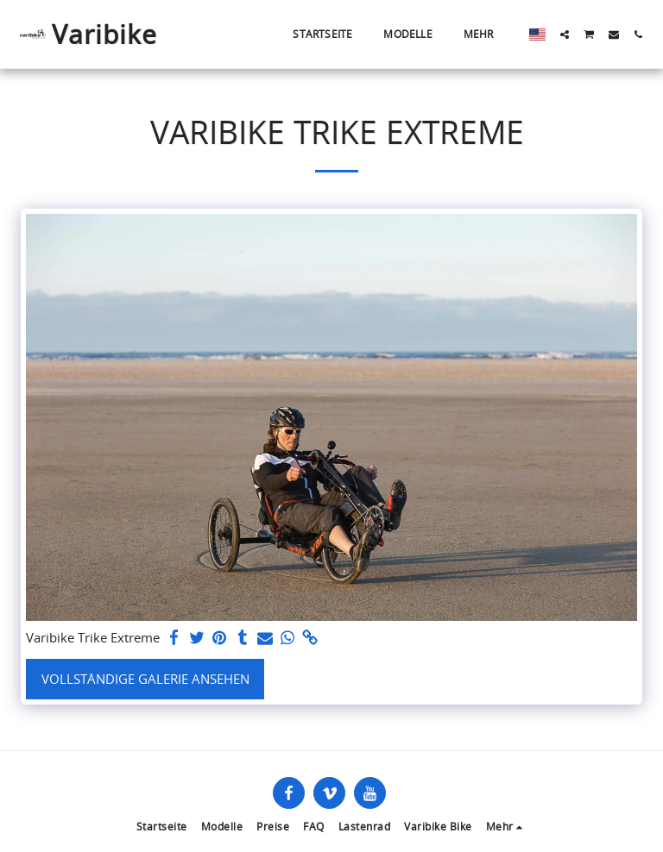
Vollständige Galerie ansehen (145, 678)
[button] (564, 34)
